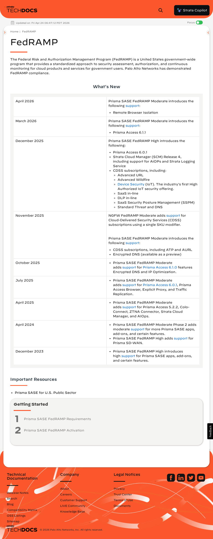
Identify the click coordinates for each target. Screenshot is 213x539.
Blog (10, 504)
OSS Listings (16, 515)
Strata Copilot (192, 10)
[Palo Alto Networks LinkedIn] (181, 480)
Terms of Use (123, 500)
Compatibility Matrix (22, 509)
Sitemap (13, 521)
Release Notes (17, 492)
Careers (66, 494)
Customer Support (73, 500)
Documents (122, 505)
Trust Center (123, 494)
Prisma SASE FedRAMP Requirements (57, 419)
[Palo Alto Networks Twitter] (191, 480)
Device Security (131, 184)
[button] (210, 431)
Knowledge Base (72, 511)
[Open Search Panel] (162, 10)
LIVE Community (72, 505)
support (132, 106)
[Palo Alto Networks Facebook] (171, 480)
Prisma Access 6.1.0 (160, 267)
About (64, 488)
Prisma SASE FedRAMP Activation (54, 430)
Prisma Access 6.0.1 (160, 285)
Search (12, 498)
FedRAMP (29, 31)
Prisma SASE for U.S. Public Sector (45, 392)
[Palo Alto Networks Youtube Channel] (201, 480)
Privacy (119, 488)
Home (14, 31)
